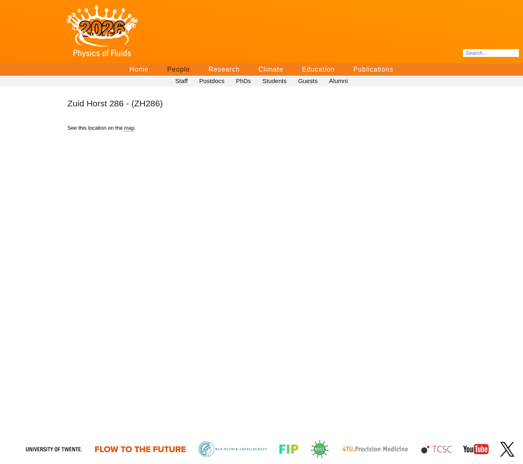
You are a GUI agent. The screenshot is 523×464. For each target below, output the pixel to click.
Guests (308, 80)
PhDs (243, 80)
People (178, 69)
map (129, 128)
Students (274, 80)
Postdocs (212, 80)
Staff (181, 80)
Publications (373, 69)
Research (223, 69)
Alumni (338, 80)
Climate (270, 69)
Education (318, 69)
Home (139, 69)
